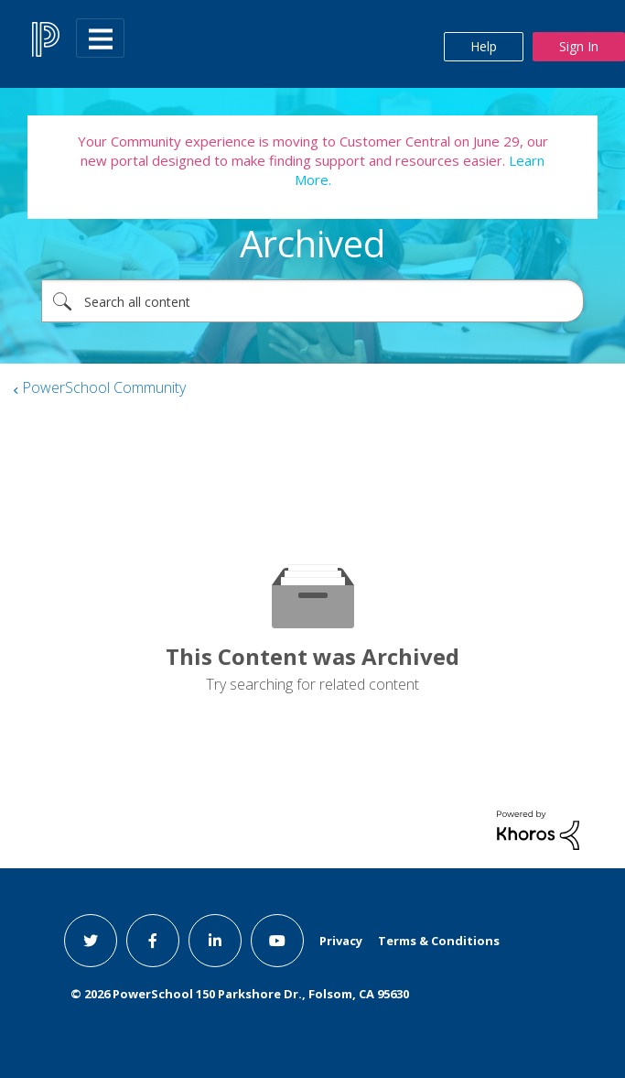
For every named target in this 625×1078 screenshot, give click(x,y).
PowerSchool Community (104, 387)
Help (483, 46)
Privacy (340, 940)
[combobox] (312, 300)
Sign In (578, 46)
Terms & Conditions (439, 940)
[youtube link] (277, 940)
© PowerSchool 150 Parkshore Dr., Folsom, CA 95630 (239, 993)
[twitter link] (90, 940)
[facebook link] (152, 940)
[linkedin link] (215, 940)
